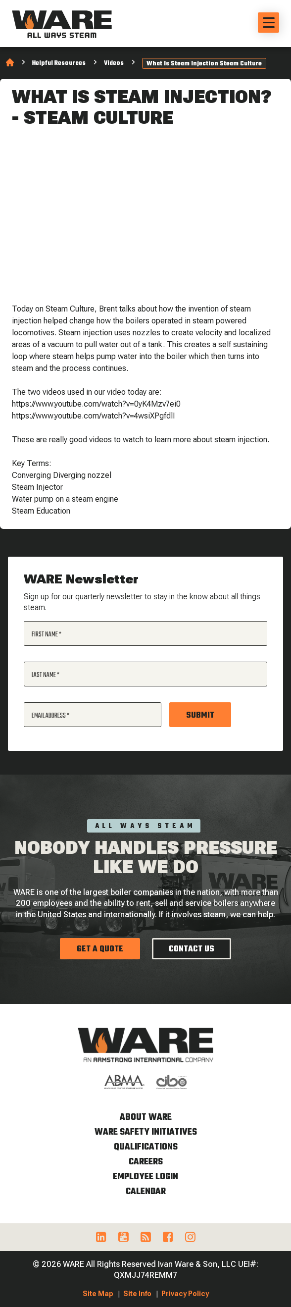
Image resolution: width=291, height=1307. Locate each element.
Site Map (98, 1294)
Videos (114, 63)
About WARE (146, 1117)
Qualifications (146, 1147)
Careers (146, 1162)
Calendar (146, 1192)
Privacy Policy (185, 1294)
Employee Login (145, 1177)
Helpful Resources (59, 63)
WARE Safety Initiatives (146, 1132)
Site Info (137, 1294)
